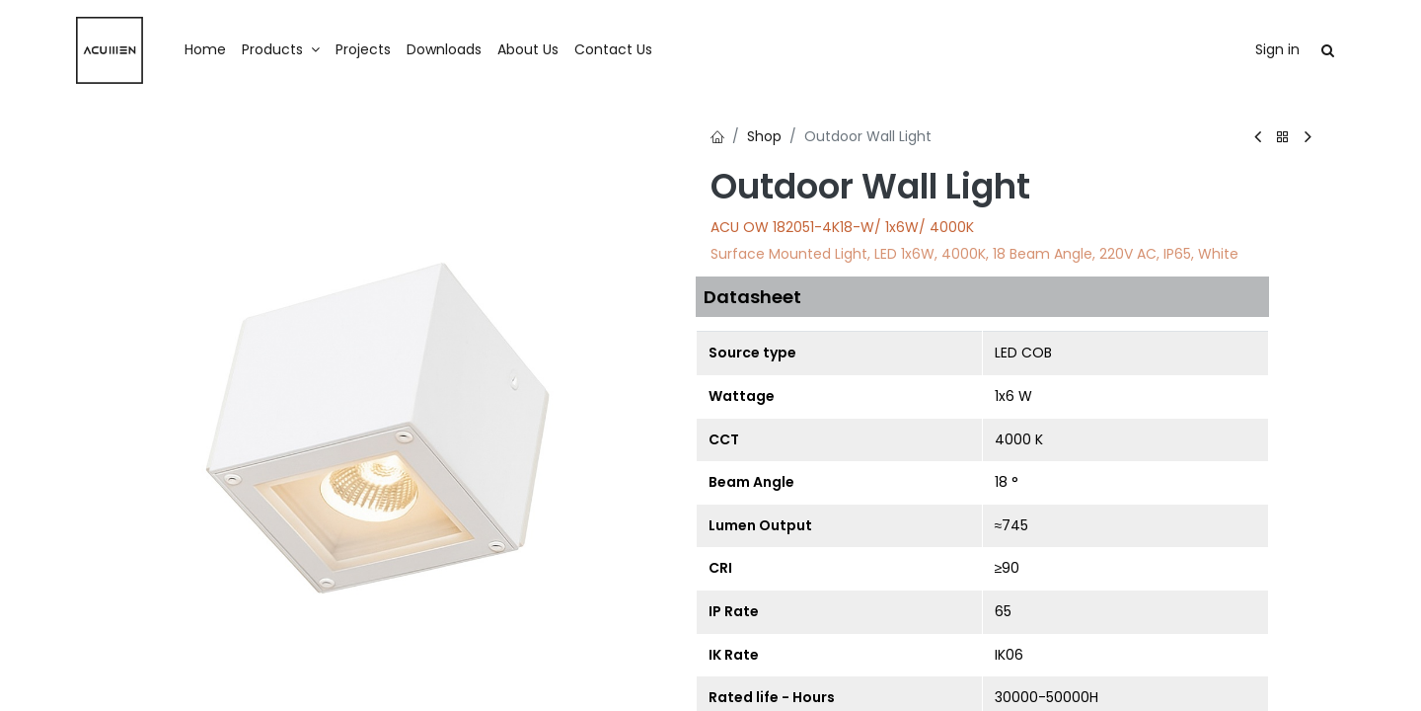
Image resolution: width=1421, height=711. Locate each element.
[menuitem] (205, 50)
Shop (764, 136)
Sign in (1277, 49)
